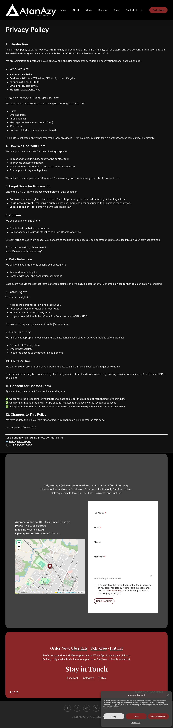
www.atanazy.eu (30, 89)
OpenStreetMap (70, 592)
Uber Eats (79, 648)
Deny (136, 716)
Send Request (104, 601)
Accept (114, 716)
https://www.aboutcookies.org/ (23, 251)
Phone (97, 542)
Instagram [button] (88, 678)
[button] (167, 695)
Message (99, 556)
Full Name (100, 513)
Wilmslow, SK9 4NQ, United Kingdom (48, 522)
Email (97, 527)
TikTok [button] (102, 678)
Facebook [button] (73, 678)
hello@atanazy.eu (28, 85)
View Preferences (158, 716)
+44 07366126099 (35, 525)
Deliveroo (99, 648)
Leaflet (58, 592)
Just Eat (116, 648)
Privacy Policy (136, 723)
